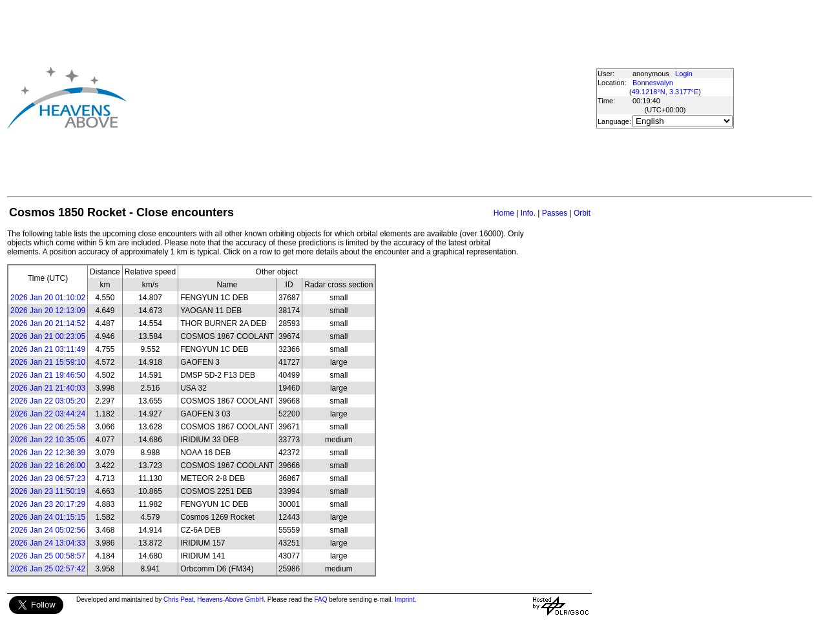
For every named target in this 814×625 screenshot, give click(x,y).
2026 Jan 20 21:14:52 (47, 323)
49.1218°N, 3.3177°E (665, 92)
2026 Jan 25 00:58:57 (47, 555)
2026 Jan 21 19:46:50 (47, 375)
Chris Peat (178, 599)
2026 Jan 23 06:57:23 (47, 478)
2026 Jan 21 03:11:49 (47, 349)
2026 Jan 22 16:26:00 (47, 465)
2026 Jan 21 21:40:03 (47, 388)
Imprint (405, 599)
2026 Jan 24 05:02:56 (47, 530)
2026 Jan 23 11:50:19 (47, 491)
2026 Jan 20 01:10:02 (47, 297)
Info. (528, 213)
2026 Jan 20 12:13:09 (47, 310)
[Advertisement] (360, 97)
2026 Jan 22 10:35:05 (47, 439)
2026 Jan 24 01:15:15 (47, 517)
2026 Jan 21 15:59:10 (47, 362)
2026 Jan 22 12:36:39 (47, 452)
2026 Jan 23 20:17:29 (47, 504)
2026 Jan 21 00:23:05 (47, 336)
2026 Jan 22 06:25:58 (47, 426)
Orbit (582, 213)
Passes (554, 213)
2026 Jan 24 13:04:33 (47, 543)
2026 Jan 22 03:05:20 (47, 400)
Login (684, 73)
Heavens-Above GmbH (230, 599)
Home (504, 213)
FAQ (321, 599)
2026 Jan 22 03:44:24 (47, 413)
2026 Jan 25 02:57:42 (47, 568)
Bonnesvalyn (652, 83)
